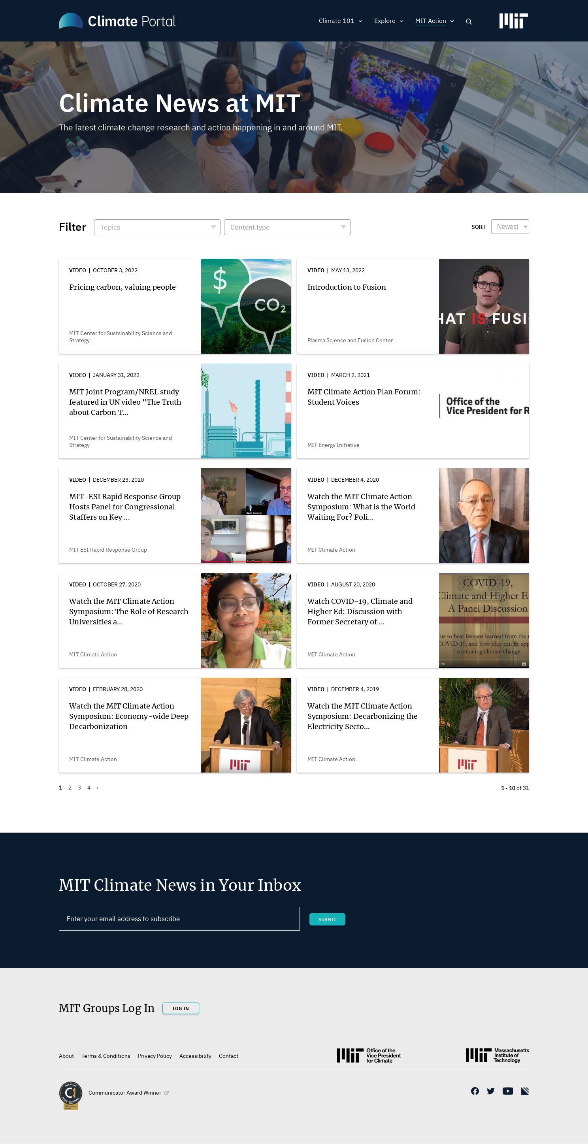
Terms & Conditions (105, 1055)
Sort (478, 226)
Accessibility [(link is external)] (195, 1055)
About (66, 1055)
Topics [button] (110, 227)
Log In (181, 1008)
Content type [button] (250, 227)
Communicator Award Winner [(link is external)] (129, 1092)
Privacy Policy (155, 1055)
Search (469, 22)
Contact (228, 1055)
